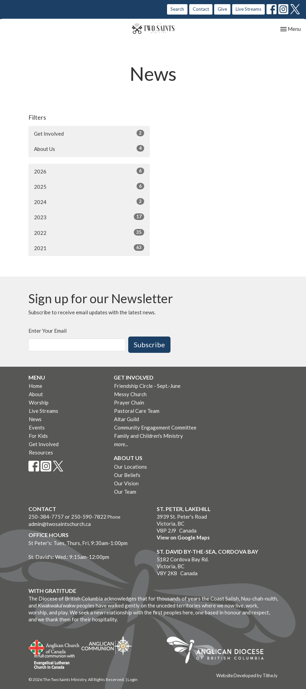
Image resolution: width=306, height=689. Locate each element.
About (36, 394)
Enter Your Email (47, 331)
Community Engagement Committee (155, 427)
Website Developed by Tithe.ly (247, 675)
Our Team (125, 491)
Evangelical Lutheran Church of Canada (51, 662)
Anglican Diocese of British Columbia (218, 651)
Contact (201, 9)
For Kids (38, 436)
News (35, 419)
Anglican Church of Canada (54, 646)
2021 (89, 247)
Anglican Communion (107, 645)
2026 (89, 171)
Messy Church (130, 394)
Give (222, 9)
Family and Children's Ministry (148, 436)
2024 (89, 201)
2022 (89, 232)
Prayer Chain (129, 402)
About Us (89, 148)
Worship (39, 402)
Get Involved (89, 133)
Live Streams (248, 9)
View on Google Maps (183, 537)
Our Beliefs (127, 475)
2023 (89, 216)
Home (35, 386)
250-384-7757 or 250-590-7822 (67, 516)
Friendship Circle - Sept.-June (147, 386)
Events (37, 427)
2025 (89, 186)
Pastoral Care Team (136, 411)
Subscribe (149, 344)
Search (177, 9)
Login (133, 679)
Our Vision (126, 483)
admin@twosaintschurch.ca (59, 524)
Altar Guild (126, 419)
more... (121, 444)
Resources (41, 452)
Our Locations (130, 466)
